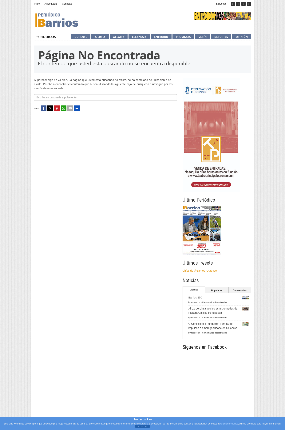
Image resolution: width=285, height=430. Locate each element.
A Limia (100, 37)
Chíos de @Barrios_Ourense (200, 270)
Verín (203, 37)
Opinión (242, 37)
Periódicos (45, 36)
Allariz (118, 37)
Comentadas (240, 290)
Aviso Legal (51, 3)
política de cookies (228, 423)
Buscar (221, 3)
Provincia (183, 37)
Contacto (67, 3)
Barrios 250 (195, 297)
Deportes (221, 37)
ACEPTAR (142, 426)
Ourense (80, 37)
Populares (216, 290)
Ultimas (194, 289)
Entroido (161, 37)
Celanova (139, 37)
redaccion (195, 302)
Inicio (37, 3)
